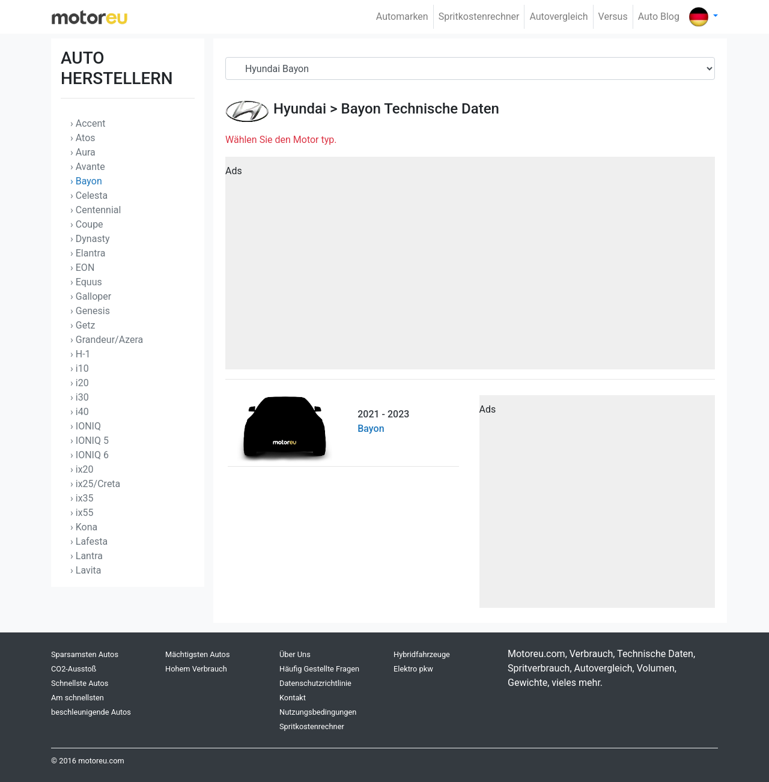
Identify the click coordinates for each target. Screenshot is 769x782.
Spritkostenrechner (479, 16)
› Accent (88, 123)
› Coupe (86, 224)
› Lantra (86, 556)
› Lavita (86, 570)
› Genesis (90, 311)
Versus (613, 16)
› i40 (79, 411)
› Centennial (95, 210)
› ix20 (82, 469)
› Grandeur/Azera (106, 339)
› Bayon (86, 181)
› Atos (83, 138)
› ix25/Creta (95, 484)
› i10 (79, 368)
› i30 (79, 397)
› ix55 (82, 512)
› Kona (83, 527)
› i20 (79, 383)
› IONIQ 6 (89, 455)
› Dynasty (89, 238)
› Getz (82, 325)
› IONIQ (85, 426)
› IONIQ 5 (89, 440)
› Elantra (87, 253)
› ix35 (82, 498)
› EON (82, 267)
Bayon (360, 108)
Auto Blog (658, 16)
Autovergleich (558, 16)
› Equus (86, 282)
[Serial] (470, 68)
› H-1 (80, 354)
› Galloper (90, 296)
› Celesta (89, 195)
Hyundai (299, 108)
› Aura (83, 152)
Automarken (402, 16)
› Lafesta (89, 541)
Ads (233, 171)
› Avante (87, 166)
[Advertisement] (470, 267)
